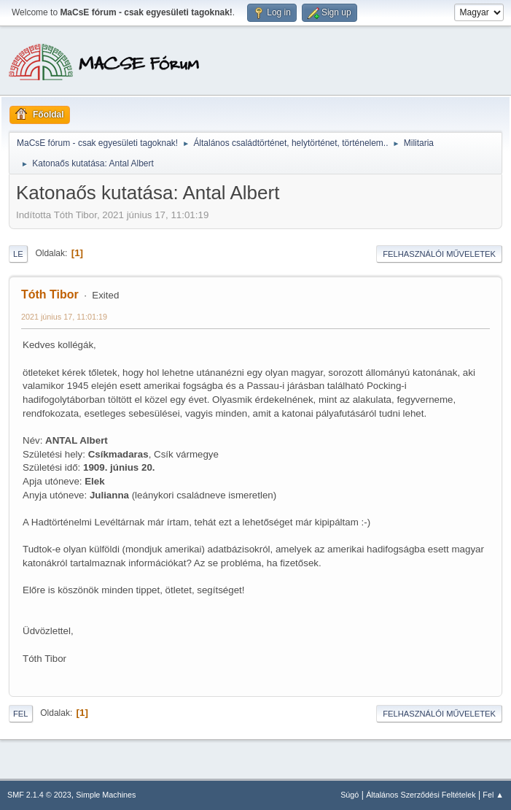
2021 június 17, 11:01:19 (64, 316)
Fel (20, 713)
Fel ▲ (493, 794)
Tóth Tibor (50, 294)
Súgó (349, 794)
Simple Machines (106, 794)
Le (18, 254)
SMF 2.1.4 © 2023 (39, 794)
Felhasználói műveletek (439, 254)
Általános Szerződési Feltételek (420, 794)
